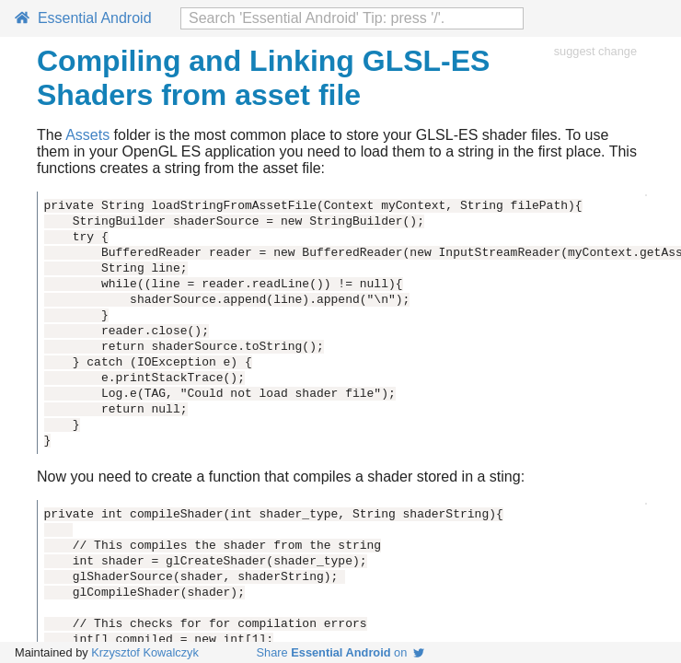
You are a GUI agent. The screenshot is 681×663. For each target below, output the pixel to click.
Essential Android (83, 18)
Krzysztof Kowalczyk (145, 652)
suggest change (595, 51)
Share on (341, 652)
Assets (87, 135)
